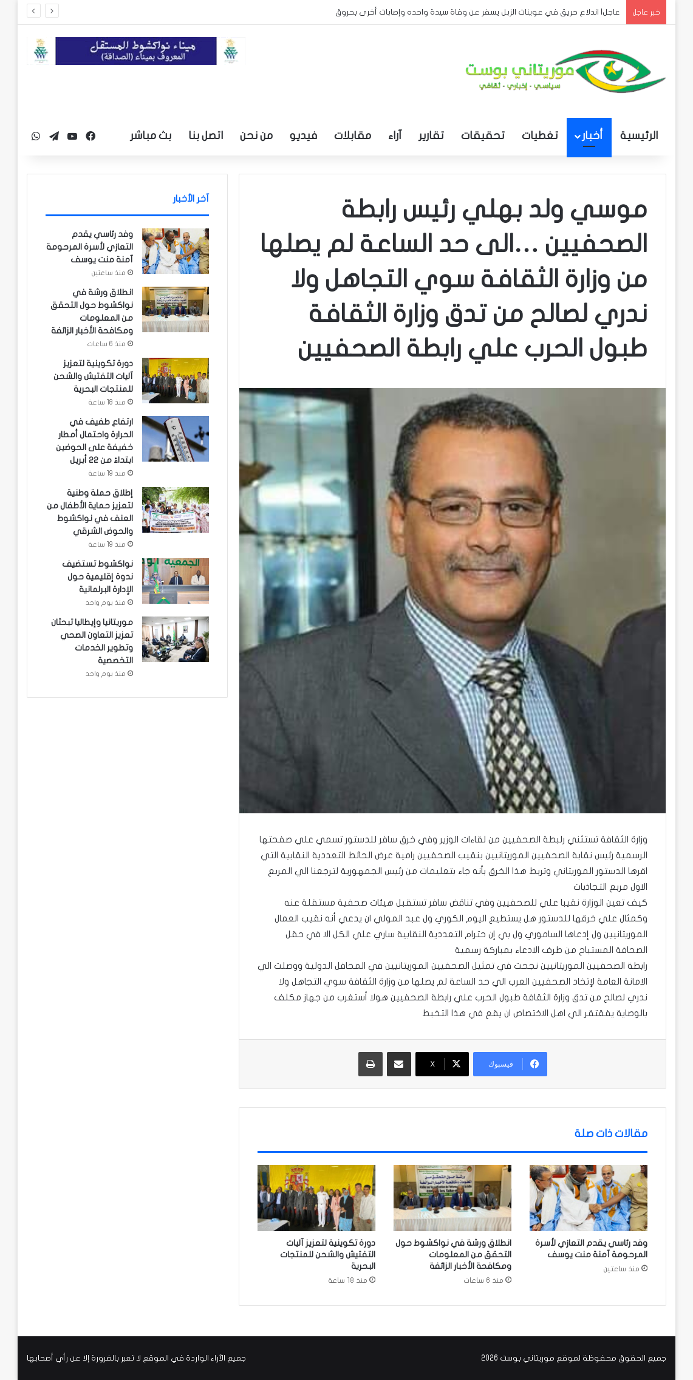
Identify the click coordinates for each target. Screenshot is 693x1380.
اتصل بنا (205, 136)
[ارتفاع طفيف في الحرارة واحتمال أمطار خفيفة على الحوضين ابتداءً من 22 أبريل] (175, 439)
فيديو (303, 136)
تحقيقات (483, 136)
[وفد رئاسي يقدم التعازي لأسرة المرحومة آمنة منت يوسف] (588, 1198)
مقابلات (352, 136)
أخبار (592, 136)
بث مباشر (150, 136)
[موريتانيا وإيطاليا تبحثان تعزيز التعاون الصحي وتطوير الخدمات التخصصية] (175, 639)
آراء (394, 136)
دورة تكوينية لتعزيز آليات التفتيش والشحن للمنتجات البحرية (327, 1254)
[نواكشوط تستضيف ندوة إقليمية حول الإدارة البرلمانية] (175, 581)
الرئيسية (639, 136)
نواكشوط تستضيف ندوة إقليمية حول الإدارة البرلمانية (97, 576)
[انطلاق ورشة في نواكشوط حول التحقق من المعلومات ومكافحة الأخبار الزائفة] (452, 1198)
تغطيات (540, 136)
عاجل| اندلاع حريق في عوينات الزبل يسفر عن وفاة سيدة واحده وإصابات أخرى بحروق (477, 12)
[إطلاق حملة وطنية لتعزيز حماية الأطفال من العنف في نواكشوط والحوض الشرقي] (175, 510)
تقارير (431, 136)
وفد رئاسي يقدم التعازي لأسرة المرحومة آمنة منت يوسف (89, 247)
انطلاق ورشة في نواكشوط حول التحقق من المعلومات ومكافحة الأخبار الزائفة (453, 1254)
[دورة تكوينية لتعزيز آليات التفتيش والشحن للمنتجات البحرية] (316, 1198)
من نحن (256, 136)
